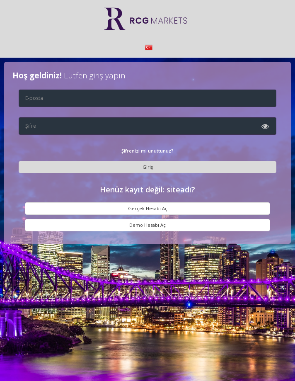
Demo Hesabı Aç (147, 225)
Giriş (148, 167)
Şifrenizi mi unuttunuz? (147, 151)
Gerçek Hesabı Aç (147, 208)
